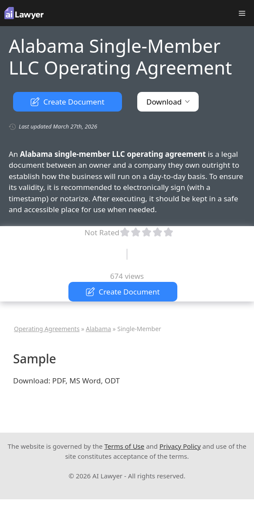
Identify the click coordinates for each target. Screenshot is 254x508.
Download (168, 102)
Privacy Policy (180, 446)
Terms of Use (124, 446)
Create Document (67, 102)
